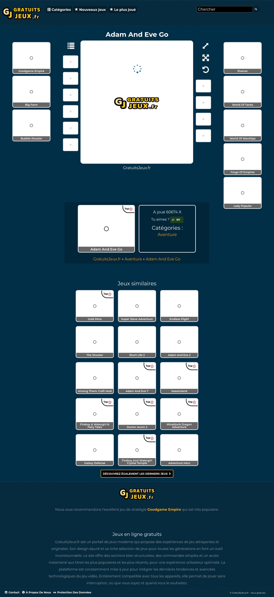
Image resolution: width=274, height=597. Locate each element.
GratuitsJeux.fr (107, 259)
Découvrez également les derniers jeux (137, 473)
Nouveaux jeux (90, 10)
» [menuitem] (108, 259)
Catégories (59, 10)
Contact (12, 592)
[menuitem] (163, 259)
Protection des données (72, 592)
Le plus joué (123, 10)
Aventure (167, 234)
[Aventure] (69, 45)
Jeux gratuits (258, 592)
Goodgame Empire (164, 509)
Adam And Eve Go (163, 259)
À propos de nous (36, 592)
